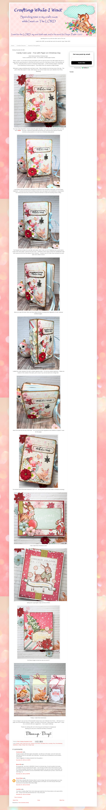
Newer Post (15, 800)
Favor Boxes (37, 743)
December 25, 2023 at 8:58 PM (23, 773)
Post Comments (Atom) (23, 802)
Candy (21, 743)
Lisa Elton (18, 789)
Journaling (50, 743)
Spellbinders (15, 744)
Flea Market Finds (44, 743)
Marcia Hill (18, 764)
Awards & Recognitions (34, 45)
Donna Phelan (19, 778)
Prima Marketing (59, 743)
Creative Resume (21, 45)
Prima (54, 743)
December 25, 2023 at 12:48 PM (23, 760)
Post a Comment (18, 797)
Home (12, 45)
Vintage (19, 744)
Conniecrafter (19, 752)
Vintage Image (31, 744)
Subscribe (81, 63)
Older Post (61, 800)
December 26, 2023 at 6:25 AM (23, 784)
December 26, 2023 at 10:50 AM (23, 794)
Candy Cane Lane (26, 743)
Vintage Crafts (25, 744)
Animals (17, 743)
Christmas (33, 743)
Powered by (81, 67)
